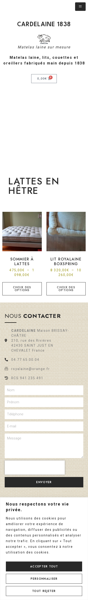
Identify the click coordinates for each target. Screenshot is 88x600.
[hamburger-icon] (80, 6)
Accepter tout (44, 566)
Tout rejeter (44, 591)
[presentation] (35, 467)
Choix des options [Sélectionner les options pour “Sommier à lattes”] (22, 288)
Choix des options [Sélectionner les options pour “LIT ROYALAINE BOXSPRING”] (66, 288)
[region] (44, 548)
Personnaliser (44, 579)
